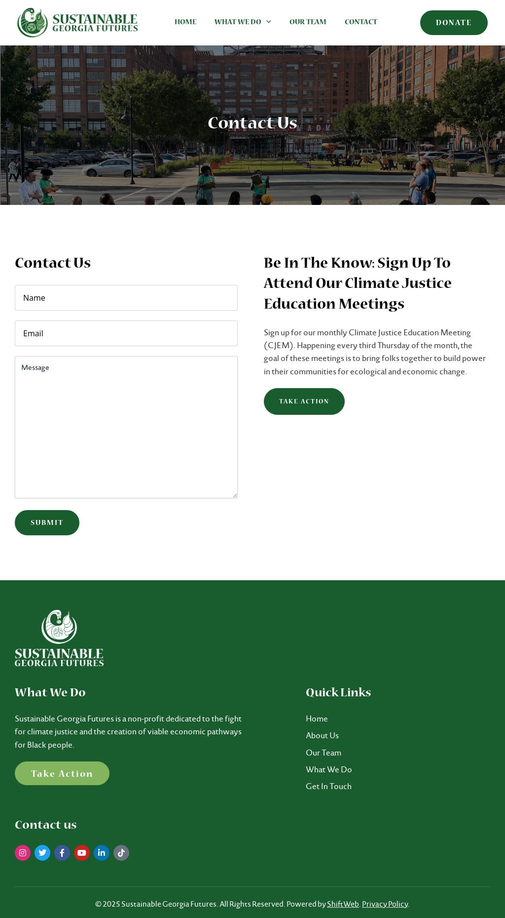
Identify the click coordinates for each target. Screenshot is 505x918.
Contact (352, 23)
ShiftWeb (343, 904)
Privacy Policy (385, 904)
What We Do (239, 22)
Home (184, 23)
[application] (262, 22)
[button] (454, 22)
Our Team (301, 23)
